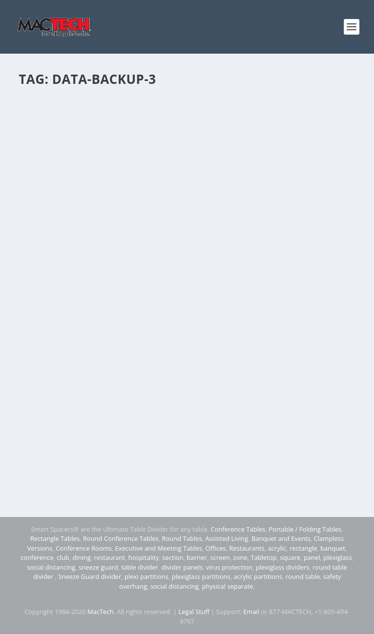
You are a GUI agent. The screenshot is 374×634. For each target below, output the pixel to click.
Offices (216, 548)
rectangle (303, 548)
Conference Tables (238, 529)
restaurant (109, 557)
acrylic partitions (258, 576)
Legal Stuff (193, 611)
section (172, 557)
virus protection (229, 567)
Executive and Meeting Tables (158, 548)
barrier (197, 557)
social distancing (51, 567)
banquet (332, 548)
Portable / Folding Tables (305, 529)
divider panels (182, 567)
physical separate (227, 586)
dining (82, 557)
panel (312, 557)
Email (251, 611)
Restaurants (246, 548)
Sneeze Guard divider (89, 576)
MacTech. (101, 611)
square (290, 557)
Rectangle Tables (55, 538)
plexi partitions (146, 576)
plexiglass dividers (282, 567)
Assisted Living (226, 538)
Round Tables (182, 538)
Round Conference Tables (120, 538)
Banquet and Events (280, 538)
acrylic (277, 548)
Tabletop (264, 557)
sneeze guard (98, 567)
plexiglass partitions (201, 576)
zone (240, 557)
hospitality (144, 557)
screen (220, 557)
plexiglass (337, 557)
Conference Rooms (84, 548)
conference (37, 557)
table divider (139, 567)
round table (302, 576)
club (63, 557)
